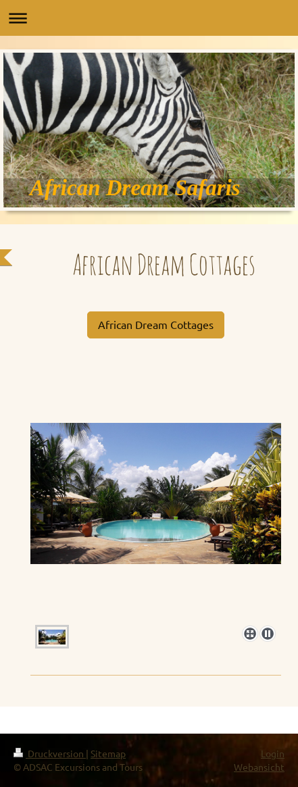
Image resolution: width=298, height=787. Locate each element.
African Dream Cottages (156, 324)
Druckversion (50, 753)
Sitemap (108, 753)
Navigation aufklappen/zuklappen (149, 17)
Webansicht (259, 767)
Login (272, 753)
